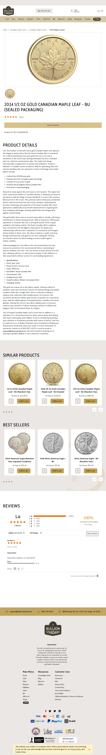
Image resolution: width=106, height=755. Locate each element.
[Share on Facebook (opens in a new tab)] (15, 569)
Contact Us (59, 678)
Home (25, 675)
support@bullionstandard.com (14, 331)
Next (101, 409)
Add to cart (23, 401)
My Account (59, 675)
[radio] (53, 516)
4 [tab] (11, 412)
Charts (69, 19)
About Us (41, 681)
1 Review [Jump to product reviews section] (21, 117)
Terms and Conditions (62, 690)
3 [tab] (9, 412)
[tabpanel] (19, 383)
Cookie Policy (59, 687)
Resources (78, 19)
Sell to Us (61, 19)
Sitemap (58, 699)
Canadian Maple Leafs (38, 30)
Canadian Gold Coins (18, 30)
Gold (7, 19)
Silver (13, 19)
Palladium (30, 19)
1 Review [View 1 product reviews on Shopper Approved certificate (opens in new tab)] (21, 526)
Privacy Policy (59, 684)
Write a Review (92, 533)
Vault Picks (46, 19)
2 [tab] (6, 412)
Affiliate (40, 684)
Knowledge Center (44, 675)
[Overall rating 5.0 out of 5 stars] (10, 117)
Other (38, 19)
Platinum (21, 19)
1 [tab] (4, 412)
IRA (54, 19)
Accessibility (59, 693)
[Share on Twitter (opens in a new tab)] (18, 569)
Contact (87, 19)
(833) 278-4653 (44, 11)
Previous (94, 409)
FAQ (56, 681)
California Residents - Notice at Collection (69, 696)
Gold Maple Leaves (57, 30)
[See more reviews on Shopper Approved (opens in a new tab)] (22, 569)
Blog (39, 678)
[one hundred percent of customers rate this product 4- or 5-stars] (88, 520)
